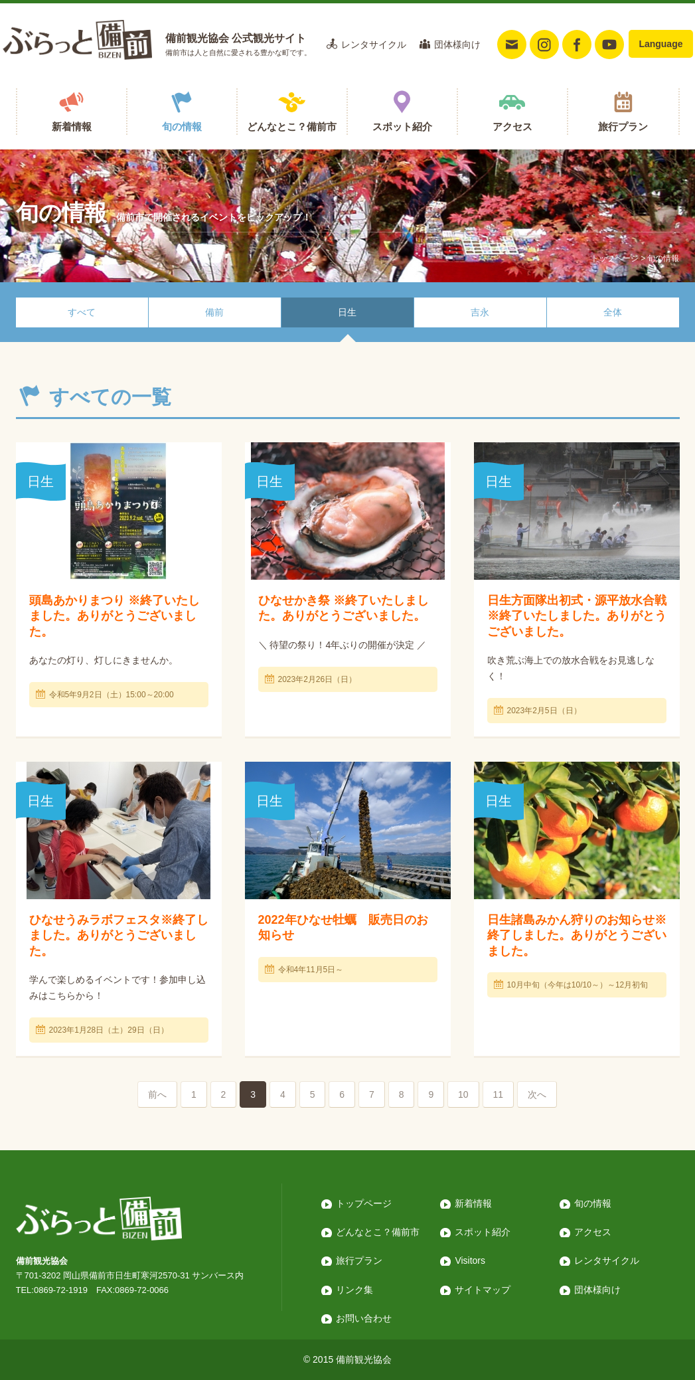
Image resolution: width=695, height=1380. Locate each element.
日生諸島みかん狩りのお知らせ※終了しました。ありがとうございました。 (576, 935)
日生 (347, 312)
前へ (157, 1094)
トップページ (615, 258)
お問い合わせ (364, 1318)
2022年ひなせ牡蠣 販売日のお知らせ (343, 927)
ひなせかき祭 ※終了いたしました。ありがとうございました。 (343, 608)
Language (660, 44)
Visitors (470, 1260)
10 (463, 1094)
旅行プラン (623, 126)
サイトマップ (482, 1289)
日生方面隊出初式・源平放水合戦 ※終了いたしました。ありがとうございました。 (576, 616)
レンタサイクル (373, 44)
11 (498, 1094)
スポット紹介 (402, 126)
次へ (537, 1094)
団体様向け (457, 44)
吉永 (480, 312)
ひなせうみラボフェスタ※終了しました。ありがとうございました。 (118, 935)
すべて (82, 312)
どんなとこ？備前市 (292, 126)
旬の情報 (182, 126)
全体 (612, 312)
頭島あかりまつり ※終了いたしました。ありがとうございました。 (114, 616)
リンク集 (354, 1289)
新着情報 (72, 126)
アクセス (512, 126)
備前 (214, 312)
